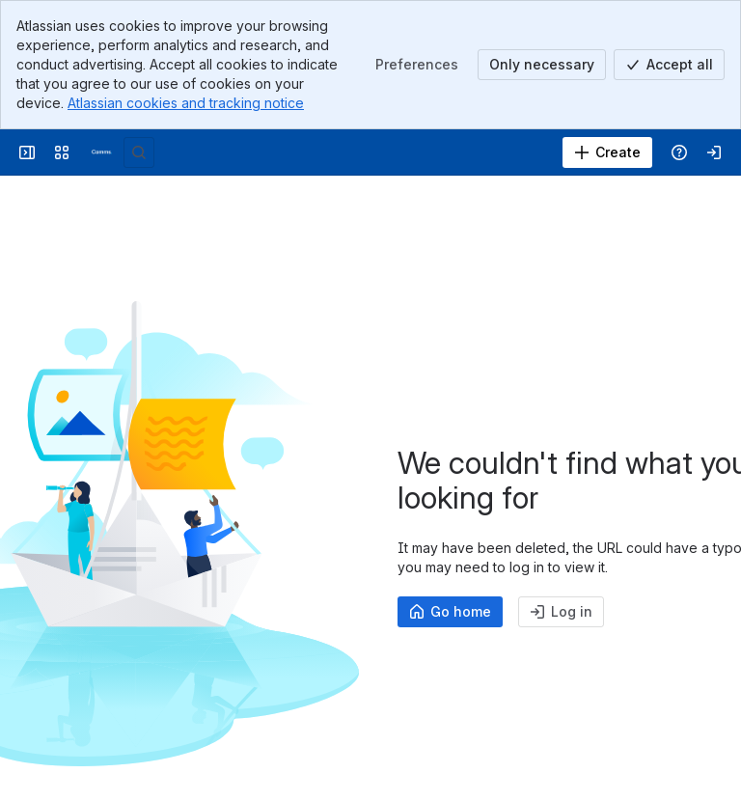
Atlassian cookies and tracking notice (186, 103)
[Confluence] (100, 152)
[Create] (607, 152)
